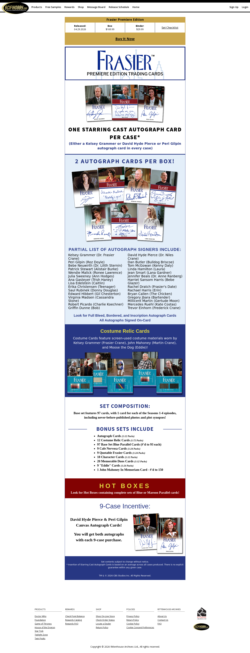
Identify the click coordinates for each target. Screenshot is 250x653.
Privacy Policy (132, 616)
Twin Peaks (40, 639)
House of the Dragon (45, 628)
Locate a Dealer (103, 624)
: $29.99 (140, 27)
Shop (81, 7)
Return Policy (102, 628)
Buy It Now (125, 38)
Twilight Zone (41, 635)
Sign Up (233, 7)
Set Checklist (170, 27)
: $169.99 (110, 27)
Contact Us (163, 620)
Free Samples (53, 7)
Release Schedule (119, 7)
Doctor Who (40, 616)
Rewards (69, 7)
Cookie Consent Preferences (140, 628)
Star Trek (39, 631)
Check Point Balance (75, 616)
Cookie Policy (132, 624)
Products (36, 7)
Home (135, 7)
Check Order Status (105, 620)
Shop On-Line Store (105, 616)
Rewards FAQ (71, 624)
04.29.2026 (80, 27)
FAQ (160, 624)
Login (245, 7)
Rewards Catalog (73, 620)
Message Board (96, 7)
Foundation (40, 620)
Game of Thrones (43, 624)
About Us (162, 616)
